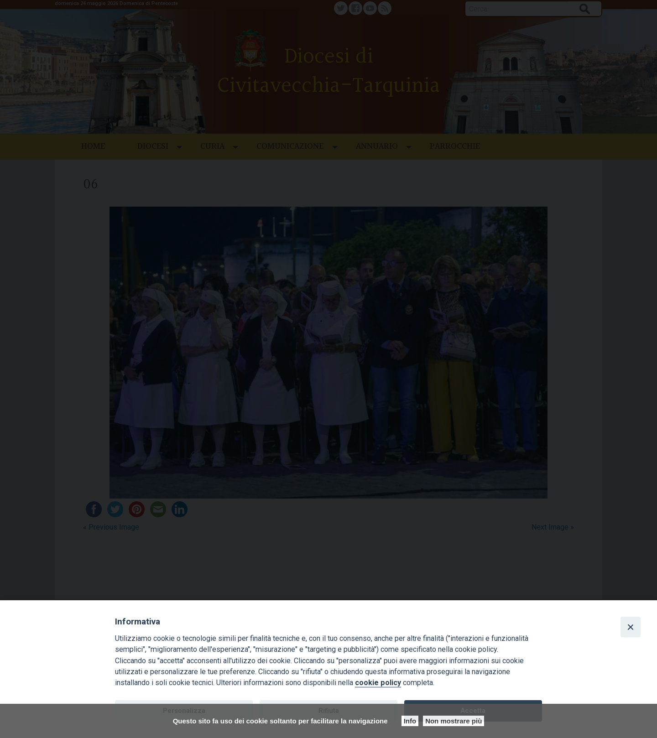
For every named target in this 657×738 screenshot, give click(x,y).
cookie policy (378, 682)
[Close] (630, 627)
